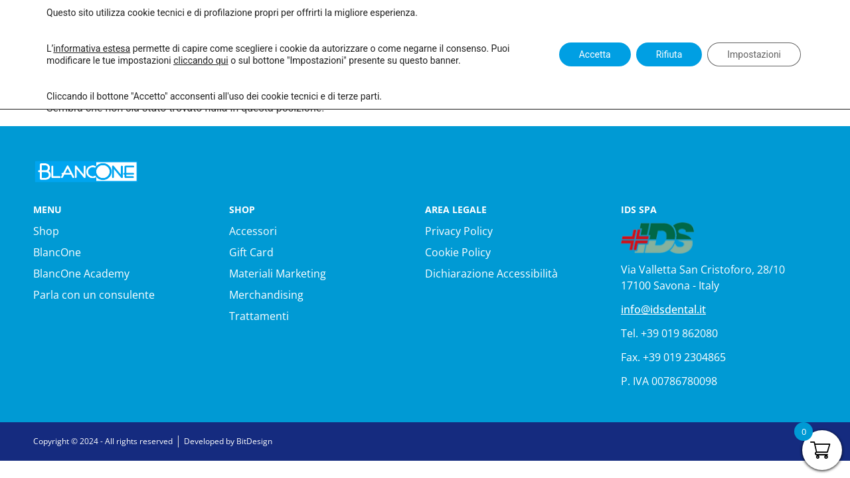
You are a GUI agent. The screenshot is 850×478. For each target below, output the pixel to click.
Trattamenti (259, 316)
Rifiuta (668, 54)
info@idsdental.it (663, 309)
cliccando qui (200, 60)
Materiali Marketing (277, 273)
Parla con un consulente (94, 294)
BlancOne (57, 252)
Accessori (253, 231)
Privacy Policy (459, 231)
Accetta (594, 54)
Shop (46, 231)
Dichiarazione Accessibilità (491, 273)
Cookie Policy (458, 252)
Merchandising (266, 294)
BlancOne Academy (81, 273)
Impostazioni (754, 54)
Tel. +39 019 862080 (669, 333)
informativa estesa (91, 48)
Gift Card (251, 252)
